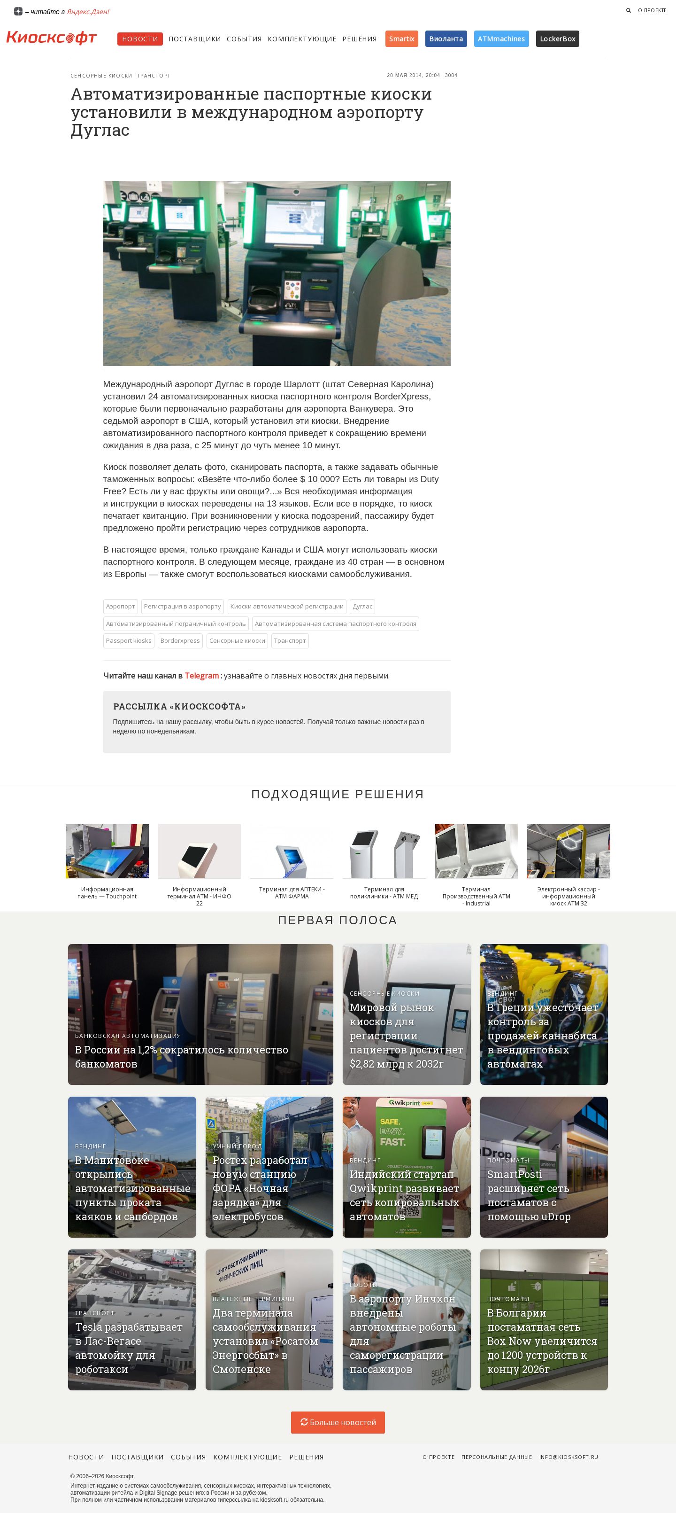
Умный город (237, 1146)
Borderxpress (180, 640)
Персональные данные (496, 1456)
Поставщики (195, 38)
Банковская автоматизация (128, 1036)
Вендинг (502, 994)
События (244, 38)
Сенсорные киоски (101, 75)
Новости (140, 38)
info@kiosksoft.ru (569, 1456)
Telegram (202, 676)
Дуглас (362, 606)
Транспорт (154, 75)
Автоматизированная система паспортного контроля (335, 623)
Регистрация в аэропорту (182, 606)
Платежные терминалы (254, 1299)
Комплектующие (302, 38)
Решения (359, 38)
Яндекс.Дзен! (88, 11)
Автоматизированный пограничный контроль (176, 623)
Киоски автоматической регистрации (287, 606)
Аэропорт (120, 606)
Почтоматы (508, 1160)
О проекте (652, 10)
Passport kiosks (129, 640)
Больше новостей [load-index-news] (338, 1422)
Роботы (364, 1285)
